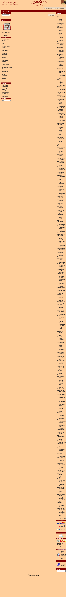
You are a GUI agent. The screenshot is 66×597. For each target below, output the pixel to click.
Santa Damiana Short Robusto (62, 421)
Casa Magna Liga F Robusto (61, 491)
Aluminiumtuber (5, 64)
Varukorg (59, 13)
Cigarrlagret (37, 574)
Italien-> (3, 58)
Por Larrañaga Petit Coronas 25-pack (62, 227)
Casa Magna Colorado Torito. (61, 45)
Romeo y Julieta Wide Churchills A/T (62, 168)
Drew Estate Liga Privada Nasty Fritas (61, 354)
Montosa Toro (62, 234)
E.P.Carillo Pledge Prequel (61, 156)
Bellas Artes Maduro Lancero (61, 130)
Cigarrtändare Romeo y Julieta (62, 200)
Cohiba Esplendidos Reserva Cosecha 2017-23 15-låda (62, 297)
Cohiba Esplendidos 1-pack (61, 372)
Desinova (61, 374)
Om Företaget (5, 93)
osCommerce (36, 575)
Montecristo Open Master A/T (62, 368)
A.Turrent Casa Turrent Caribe (62, 96)
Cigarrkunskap (5, 86)
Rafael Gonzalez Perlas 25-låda (62, 455)
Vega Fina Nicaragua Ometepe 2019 (62, 208)
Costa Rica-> (5, 50)
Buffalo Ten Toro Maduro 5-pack (62, 193)
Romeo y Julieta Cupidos (61, 254)
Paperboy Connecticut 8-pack (62, 445)
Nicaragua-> (4, 47)
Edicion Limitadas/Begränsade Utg (7, 67)
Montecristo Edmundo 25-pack (62, 358)
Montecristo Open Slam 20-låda (62, 392)
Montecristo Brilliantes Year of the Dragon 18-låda (61, 381)
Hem (3, 11)
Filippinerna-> (5, 54)
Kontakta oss (5, 96)
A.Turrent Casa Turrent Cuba (62, 120)
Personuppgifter (5, 92)
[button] (48, 8)
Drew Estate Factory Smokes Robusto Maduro (61, 64)
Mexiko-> (4, 57)
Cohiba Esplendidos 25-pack (61, 484)
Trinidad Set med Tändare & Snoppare (62, 271)
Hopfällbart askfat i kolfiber (61, 438)
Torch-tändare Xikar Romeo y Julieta (62, 245)
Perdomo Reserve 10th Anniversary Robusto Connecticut (62, 415)
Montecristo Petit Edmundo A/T (62, 212)
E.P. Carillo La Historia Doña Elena (62, 241)
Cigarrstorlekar (5, 85)
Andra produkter (61, 546)
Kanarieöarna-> (5, 60)
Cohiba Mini (61, 123)
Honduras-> (4, 56)
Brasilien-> (4, 49)
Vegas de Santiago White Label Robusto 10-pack (61, 50)
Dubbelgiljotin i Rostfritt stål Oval (62, 250)
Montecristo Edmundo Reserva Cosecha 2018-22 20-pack (62, 322)
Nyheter (3, 20)
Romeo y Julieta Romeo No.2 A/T (62, 480)
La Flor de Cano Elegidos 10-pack (62, 237)
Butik (3, 95)
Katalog (7, 11)
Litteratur (4, 78)
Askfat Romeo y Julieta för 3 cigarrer (62, 467)
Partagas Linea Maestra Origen (62, 404)
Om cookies (4, 90)
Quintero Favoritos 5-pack (61, 317)
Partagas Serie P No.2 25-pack (62, 328)
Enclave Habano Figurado (61, 126)
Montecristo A (62, 388)
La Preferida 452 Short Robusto (61, 151)
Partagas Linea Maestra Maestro (62, 29)
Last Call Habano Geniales (61, 134)
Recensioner (59, 560)
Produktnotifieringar (61, 549)
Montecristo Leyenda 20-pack (61, 349)
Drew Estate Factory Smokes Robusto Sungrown (61, 34)
